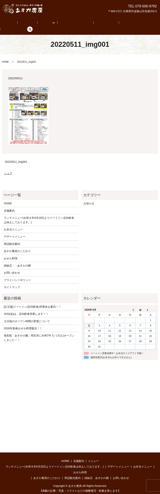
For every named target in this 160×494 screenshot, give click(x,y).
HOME (10, 23)
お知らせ (88, 197)
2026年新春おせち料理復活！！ (23, 322)
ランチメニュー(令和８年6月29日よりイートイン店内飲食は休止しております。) (39, 214)
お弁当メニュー (13, 223)
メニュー (37, 23)
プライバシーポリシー (17, 274)
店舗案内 (23, 23)
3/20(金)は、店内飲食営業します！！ (26, 308)
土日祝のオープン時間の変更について (27, 315)
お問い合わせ (137, 23)
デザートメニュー (14, 230)
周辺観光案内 (89, 23)
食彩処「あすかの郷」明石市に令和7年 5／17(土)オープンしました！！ (39, 332)
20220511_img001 (16, 155)
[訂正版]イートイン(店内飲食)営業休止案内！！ (32, 300)
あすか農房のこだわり (63, 23)
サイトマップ (12, 281)
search (151, 23)
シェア (8, 167)
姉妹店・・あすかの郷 (17, 259)
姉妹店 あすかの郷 (112, 23)
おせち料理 (10, 252)
